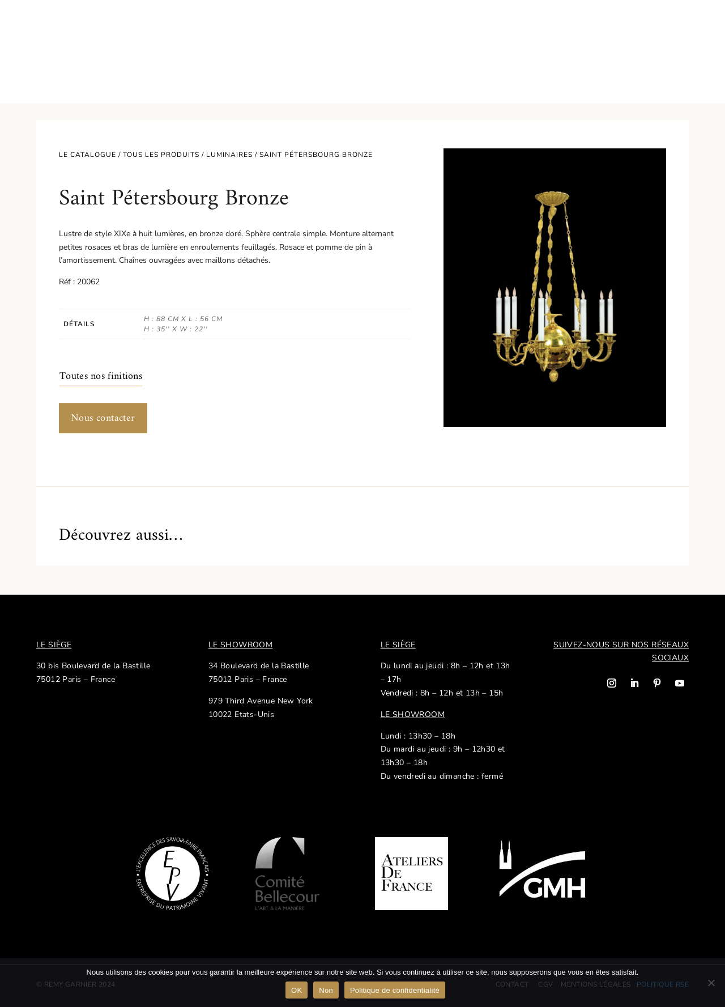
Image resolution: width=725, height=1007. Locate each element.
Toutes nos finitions (100, 376)
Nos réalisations (585, 28)
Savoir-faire (126, 28)
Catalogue (57, 28)
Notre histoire (193, 28)
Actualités (517, 28)
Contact (649, 28)
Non (326, 990)
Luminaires (229, 154)
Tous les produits (161, 154)
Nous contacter (103, 418)
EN (682, 28)
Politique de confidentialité (395, 990)
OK (296, 990)
